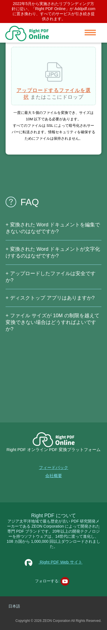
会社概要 (53, 475)
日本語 (14, 606)
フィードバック (53, 467)
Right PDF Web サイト (53, 562)
